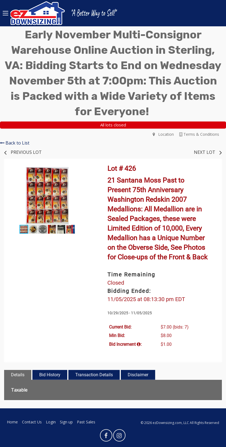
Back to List (14, 143)
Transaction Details (94, 374)
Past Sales (86, 422)
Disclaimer (138, 374)
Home (12, 422)
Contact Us (32, 422)
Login (51, 422)
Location (163, 134)
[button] (85, 172)
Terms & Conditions (199, 134)
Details (17, 374)
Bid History (49, 374)
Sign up (66, 422)
